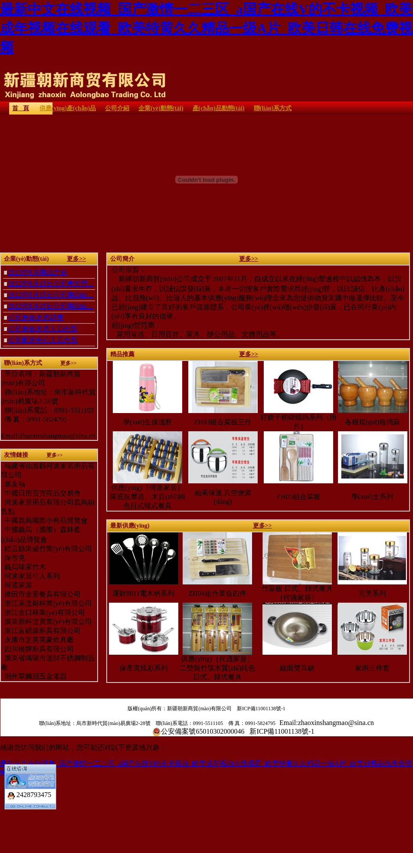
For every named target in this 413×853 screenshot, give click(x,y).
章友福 (14, 484)
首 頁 (20, 108)
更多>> (76, 259)
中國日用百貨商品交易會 (42, 493)
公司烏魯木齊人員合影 (43, 328)
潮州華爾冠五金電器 (34, 676)
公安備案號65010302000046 (202, 731)
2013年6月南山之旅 (37, 272)
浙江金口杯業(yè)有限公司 (43, 612)
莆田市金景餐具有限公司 (41, 594)
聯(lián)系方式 (273, 108)
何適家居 (16, 585)
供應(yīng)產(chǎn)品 (67, 108)
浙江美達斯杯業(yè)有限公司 (46, 603)
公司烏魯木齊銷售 (36, 317)
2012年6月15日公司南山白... (50, 295)
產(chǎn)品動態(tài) (219, 108)
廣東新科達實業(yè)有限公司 (46, 621)
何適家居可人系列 (30, 576)
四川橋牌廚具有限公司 (37, 649)
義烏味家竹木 (23, 567)
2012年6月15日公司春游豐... (50, 283)
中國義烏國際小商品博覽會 (46, 520)
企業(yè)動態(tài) (160, 108)
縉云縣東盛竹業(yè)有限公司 (47, 548)
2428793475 (33, 790)
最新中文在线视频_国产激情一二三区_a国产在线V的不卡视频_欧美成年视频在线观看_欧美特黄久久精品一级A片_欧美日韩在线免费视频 (206, 28)
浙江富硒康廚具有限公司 (41, 630)
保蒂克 (13, 557)
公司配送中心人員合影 (43, 340)
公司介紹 (117, 108)
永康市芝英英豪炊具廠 (37, 639)
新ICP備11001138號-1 (261, 708)
